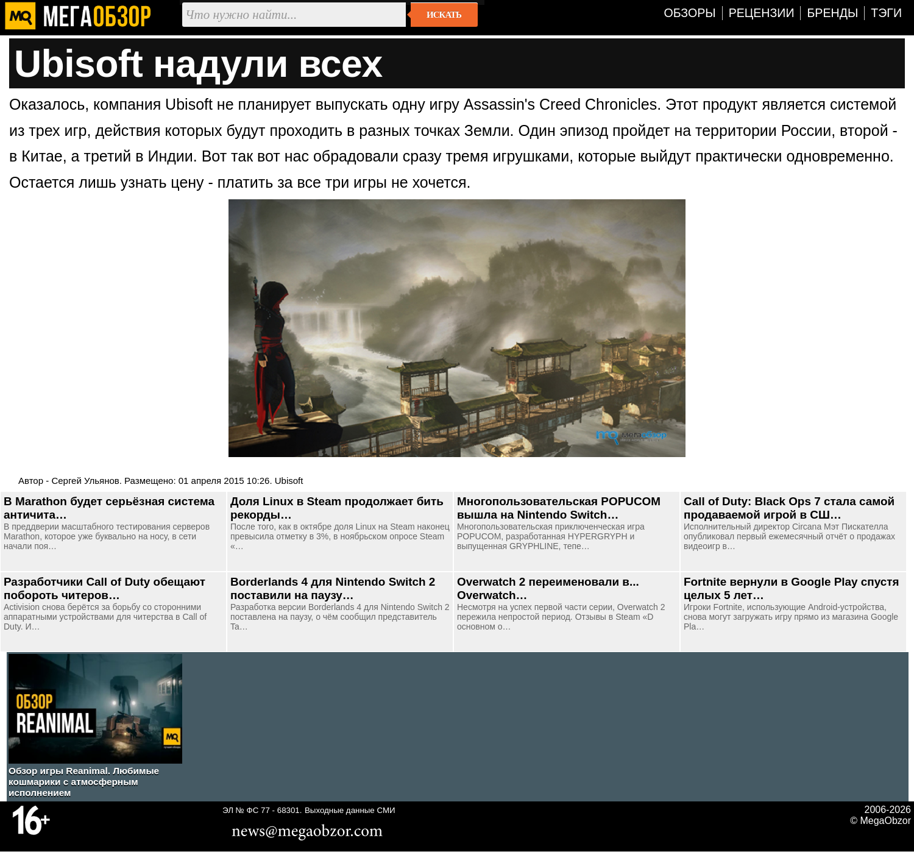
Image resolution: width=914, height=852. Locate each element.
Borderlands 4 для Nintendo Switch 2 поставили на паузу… (332, 588)
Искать (444, 15)
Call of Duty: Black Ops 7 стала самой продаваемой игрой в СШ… (789, 508)
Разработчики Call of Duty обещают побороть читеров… (104, 588)
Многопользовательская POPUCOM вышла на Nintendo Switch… (559, 508)
